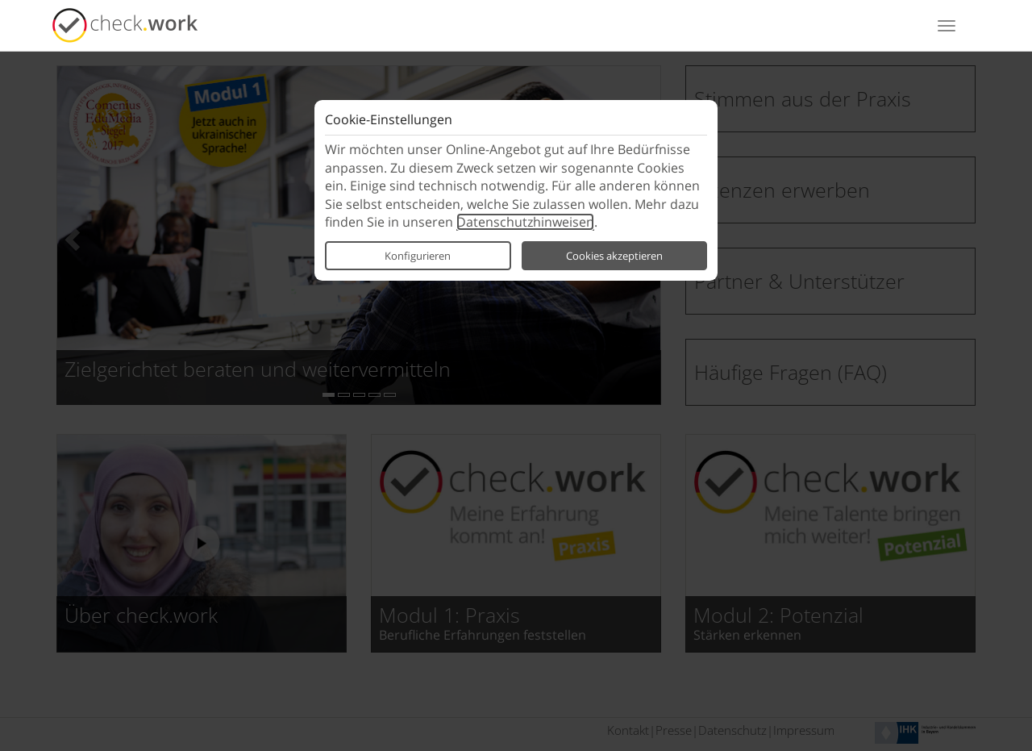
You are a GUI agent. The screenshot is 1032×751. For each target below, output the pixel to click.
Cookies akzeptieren (614, 255)
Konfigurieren (418, 255)
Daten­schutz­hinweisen (525, 222)
